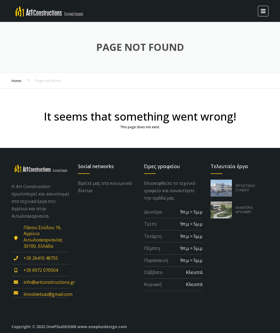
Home (16, 80)
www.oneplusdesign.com (102, 326)
